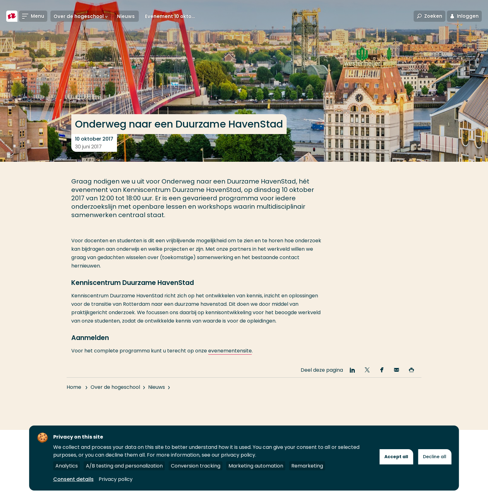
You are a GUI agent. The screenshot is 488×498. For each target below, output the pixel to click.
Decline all (434, 457)
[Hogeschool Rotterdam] (11, 16)
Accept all (396, 457)
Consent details (73, 479)
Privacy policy (116, 479)
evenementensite (230, 350)
